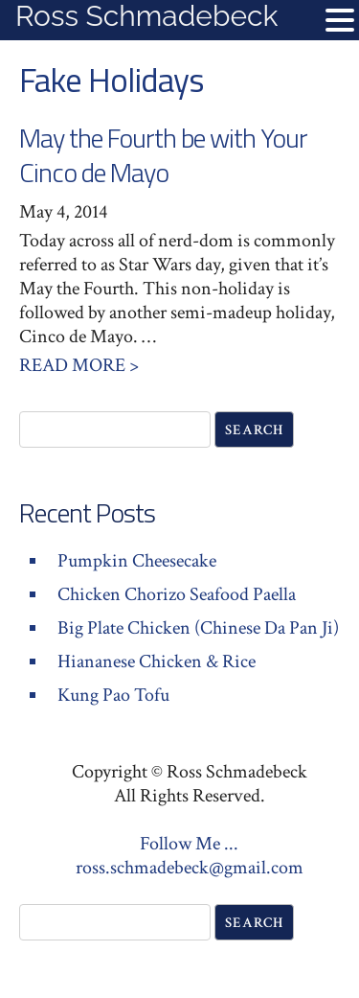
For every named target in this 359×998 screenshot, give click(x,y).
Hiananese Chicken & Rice (156, 661)
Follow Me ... (189, 843)
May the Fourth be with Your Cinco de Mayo (163, 155)
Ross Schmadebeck (146, 16)
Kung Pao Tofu (113, 695)
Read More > (79, 365)
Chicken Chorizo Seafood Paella (176, 594)
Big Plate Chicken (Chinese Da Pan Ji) (198, 627)
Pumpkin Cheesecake (136, 560)
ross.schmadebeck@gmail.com (189, 867)
